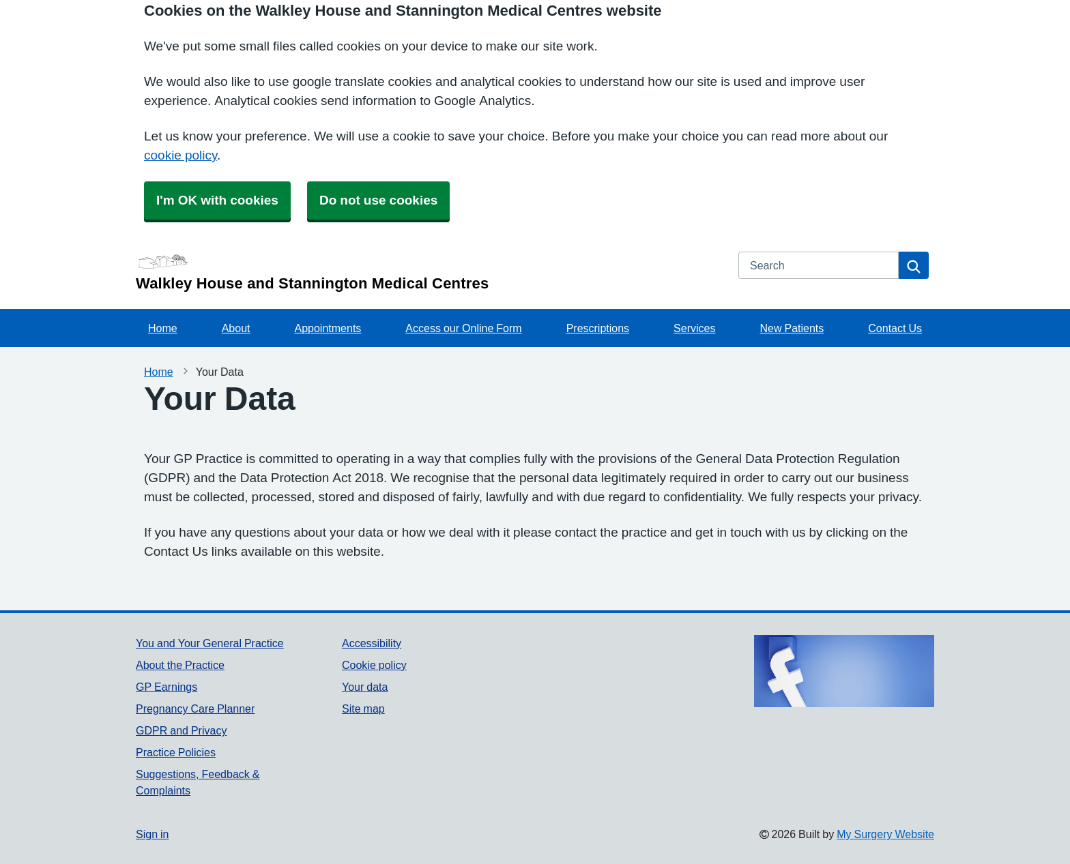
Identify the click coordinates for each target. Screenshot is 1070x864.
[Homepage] (429, 271)
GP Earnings (166, 686)
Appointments (328, 328)
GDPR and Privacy (181, 730)
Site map (363, 708)
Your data (365, 686)
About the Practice (180, 664)
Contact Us (895, 328)
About (236, 328)
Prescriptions (597, 328)
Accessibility (371, 643)
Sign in (152, 834)
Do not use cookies (378, 200)
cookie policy (180, 155)
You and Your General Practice (210, 643)
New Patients (792, 328)
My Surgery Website (885, 834)
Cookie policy (374, 664)
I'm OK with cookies (217, 200)
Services (694, 328)
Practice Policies (176, 752)
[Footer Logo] (844, 671)
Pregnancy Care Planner (195, 708)
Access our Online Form (463, 328)
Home (162, 328)
